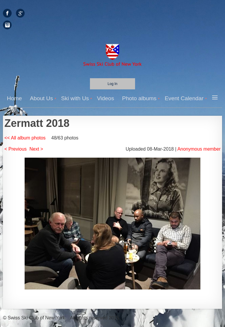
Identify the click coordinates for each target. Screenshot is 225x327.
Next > (36, 149)
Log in (112, 84)
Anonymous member (199, 149)
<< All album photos (25, 137)
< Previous (15, 149)
